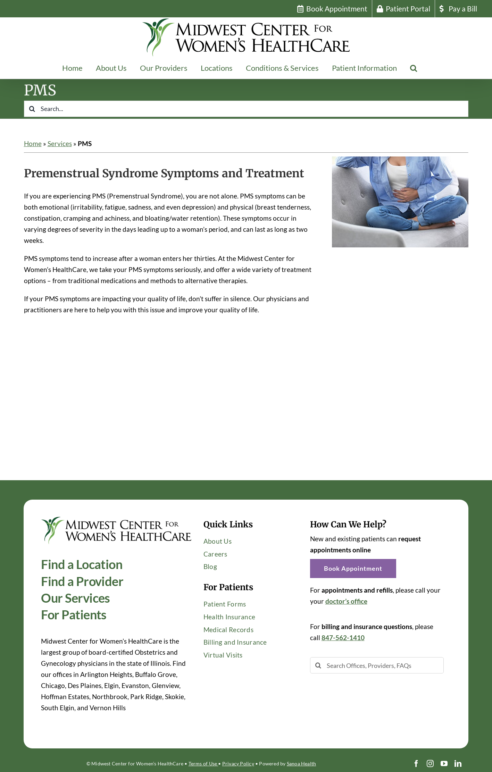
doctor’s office (346, 601)
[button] (413, 68)
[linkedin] (458, 763)
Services (60, 143)
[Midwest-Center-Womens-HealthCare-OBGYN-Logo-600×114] (116, 520)
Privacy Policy (238, 763)
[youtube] (444, 763)
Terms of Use (203, 763)
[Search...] (246, 109)
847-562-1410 (343, 638)
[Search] (32, 109)
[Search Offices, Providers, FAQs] (377, 665)
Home (33, 143)
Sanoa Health (301, 763)
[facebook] (416, 763)
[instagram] (430, 763)
